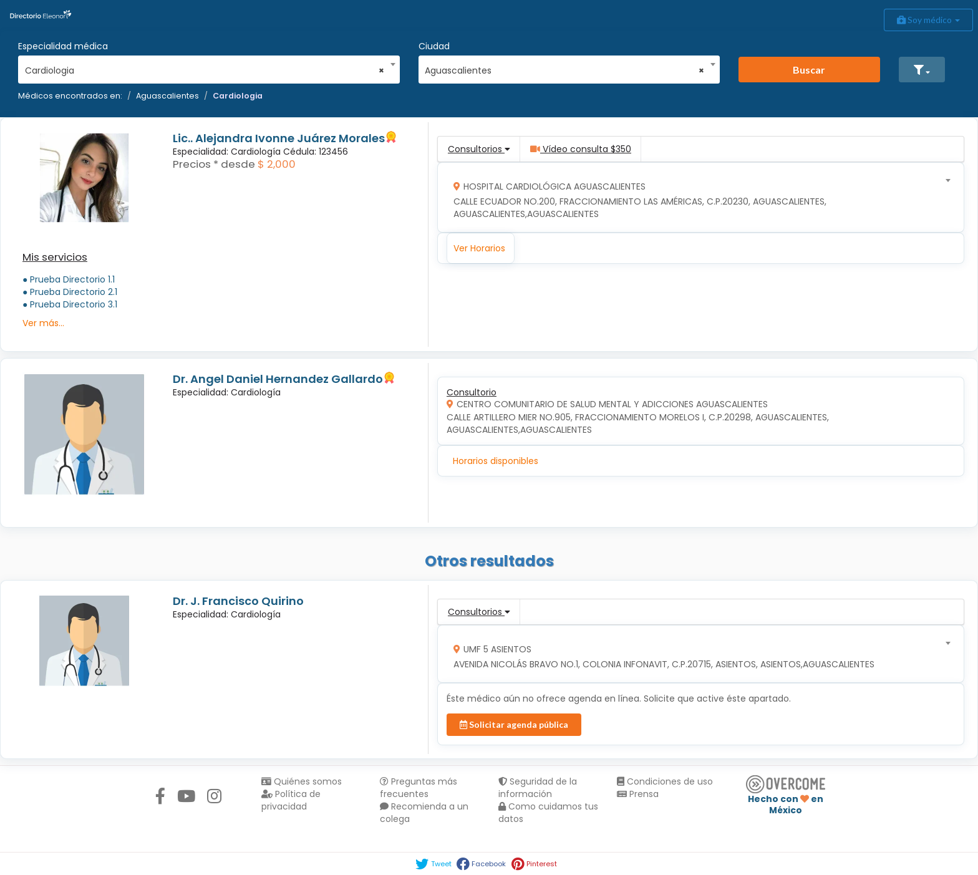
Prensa (638, 794)
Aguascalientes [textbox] (564, 70)
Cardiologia (238, 95)
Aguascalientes (167, 95)
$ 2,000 (277, 164)
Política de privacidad (291, 800)
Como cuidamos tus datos (548, 812)
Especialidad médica (63, 46)
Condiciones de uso (665, 781)
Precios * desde (214, 164)
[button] (922, 69)
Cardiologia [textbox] (205, 70)
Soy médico (928, 19)
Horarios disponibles (495, 461)
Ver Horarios (479, 248)
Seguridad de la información (537, 787)
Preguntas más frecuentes (418, 787)
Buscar (809, 69)
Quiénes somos (301, 781)
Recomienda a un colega (424, 812)
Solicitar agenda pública (514, 724)
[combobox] (205, 67)
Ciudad (434, 46)
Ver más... (43, 323)
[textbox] (696, 197)
